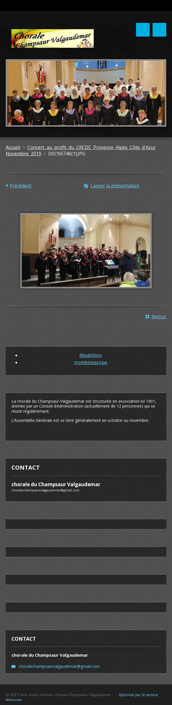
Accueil (13, 147)
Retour (158, 316)
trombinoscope (90, 362)
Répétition (90, 355)
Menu (159, 30)
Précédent (20, 185)
